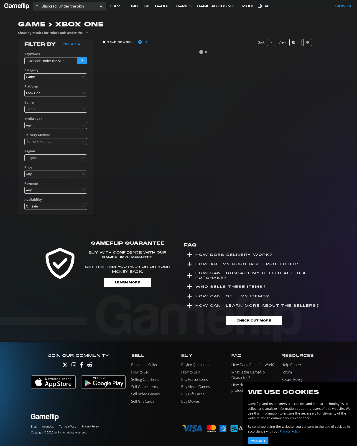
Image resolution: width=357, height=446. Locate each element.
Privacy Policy (90, 426)
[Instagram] (73, 366)
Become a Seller (144, 365)
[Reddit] (89, 366)
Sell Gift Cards (142, 401)
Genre (29, 102)
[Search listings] (68, 6)
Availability (33, 199)
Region (29, 151)
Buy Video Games (195, 386)
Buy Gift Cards (192, 394)
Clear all (74, 44)
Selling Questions (145, 379)
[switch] (260, 6)
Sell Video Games (145, 394)
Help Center (291, 365)
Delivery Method (37, 135)
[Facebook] (81, 366)
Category (31, 70)
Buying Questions (195, 365)
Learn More (127, 282)
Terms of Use (67, 426)
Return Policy (292, 379)
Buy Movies (190, 401)
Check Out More (253, 320)
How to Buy (190, 372)
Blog (34, 426)
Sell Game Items (144, 386)
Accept (258, 441)
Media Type (33, 119)
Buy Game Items (194, 379)
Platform (31, 86)
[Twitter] (65, 366)
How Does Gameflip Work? (253, 365)
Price (28, 167)
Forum (286, 372)
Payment (31, 183)
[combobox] (55, 76)
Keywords (32, 54)
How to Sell (140, 372)
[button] (101, 6)
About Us (48, 426)
